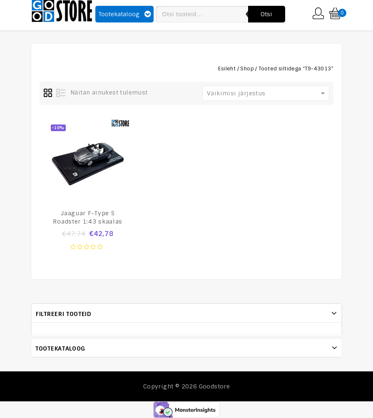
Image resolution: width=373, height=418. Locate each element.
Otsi (267, 14)
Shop (247, 68)
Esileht (227, 68)
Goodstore (214, 386)
